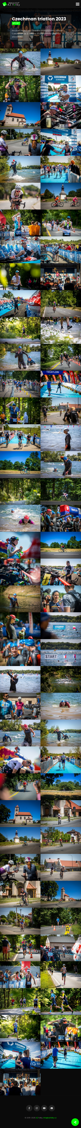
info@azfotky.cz (49, 1118)
